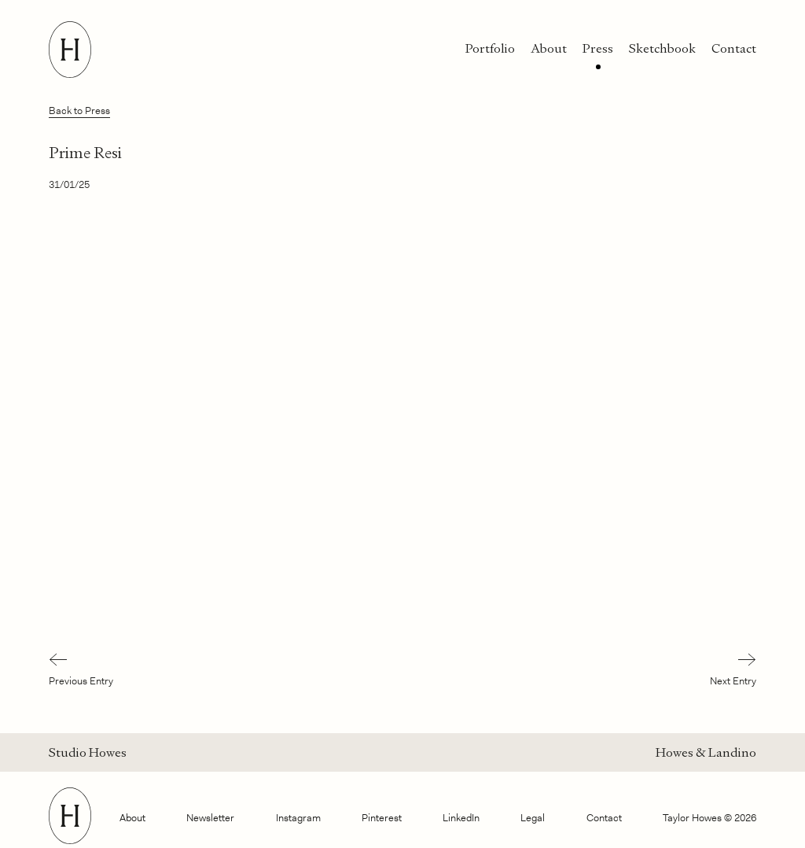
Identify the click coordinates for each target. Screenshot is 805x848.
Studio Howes (88, 752)
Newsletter (210, 817)
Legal (532, 817)
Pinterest (382, 817)
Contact (733, 48)
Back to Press (79, 110)
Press (598, 48)
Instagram (298, 817)
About (549, 48)
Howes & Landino (706, 752)
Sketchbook (662, 48)
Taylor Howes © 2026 (709, 817)
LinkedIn (461, 817)
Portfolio (490, 48)
